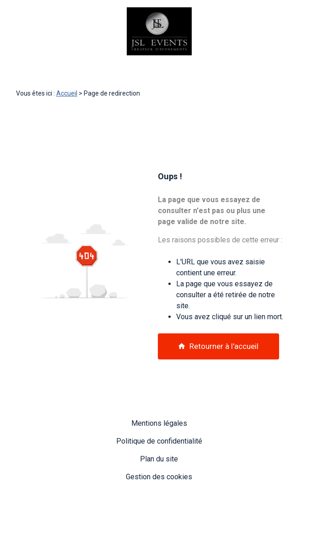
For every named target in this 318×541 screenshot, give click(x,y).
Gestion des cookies (159, 476)
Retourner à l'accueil (218, 346)
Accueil (66, 93)
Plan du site (159, 459)
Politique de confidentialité (159, 441)
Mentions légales (159, 423)
